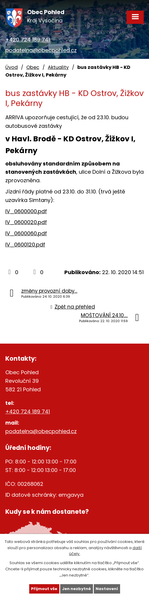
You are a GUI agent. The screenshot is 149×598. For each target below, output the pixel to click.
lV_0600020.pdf (26, 222)
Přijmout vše (44, 589)
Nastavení (107, 589)
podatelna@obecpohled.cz (41, 50)
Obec (32, 67)
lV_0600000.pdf (26, 211)
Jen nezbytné (76, 589)
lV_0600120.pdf (25, 244)
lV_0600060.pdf (26, 233)
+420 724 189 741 (27, 39)
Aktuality (58, 67)
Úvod (11, 67)
